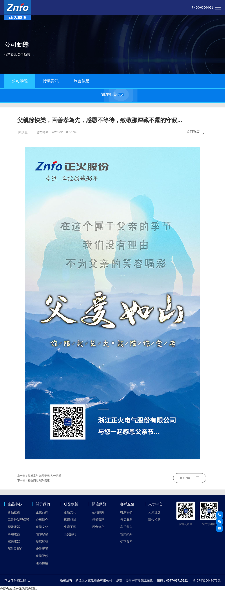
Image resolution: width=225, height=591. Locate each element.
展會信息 (81, 81)
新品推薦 (14, 512)
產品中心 (15, 504)
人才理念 (154, 512)
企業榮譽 (42, 548)
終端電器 (14, 534)
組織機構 (42, 563)
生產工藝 (70, 527)
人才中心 (155, 504)
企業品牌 (42, 512)
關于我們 (43, 504)
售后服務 (126, 519)
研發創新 (71, 504)
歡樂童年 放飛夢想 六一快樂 (44, 475)
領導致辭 (42, 534)
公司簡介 (42, 519)
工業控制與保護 (18, 519)
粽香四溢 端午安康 (39, 480)
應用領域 (70, 519)
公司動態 (20, 81)
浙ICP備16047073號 (206, 580)
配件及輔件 (15, 548)
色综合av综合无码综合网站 (18, 588)
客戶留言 (126, 527)
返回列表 (196, 132)
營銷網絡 (126, 534)
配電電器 (14, 527)
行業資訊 (51, 81)
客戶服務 (127, 504)
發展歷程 (42, 541)
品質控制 (70, 534)
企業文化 (42, 527)
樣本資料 (126, 541)
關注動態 (99, 504)
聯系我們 (126, 512)
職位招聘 (154, 519)
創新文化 (70, 512)
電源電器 (14, 541)
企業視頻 (42, 556)
